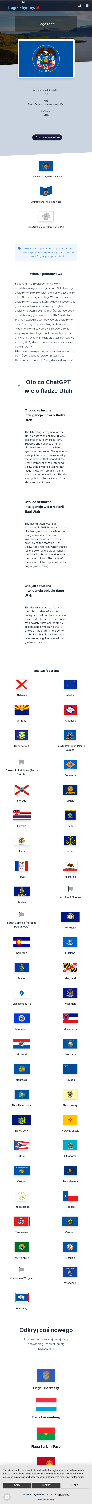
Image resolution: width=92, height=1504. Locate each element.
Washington (22, 1257)
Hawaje (21, 826)
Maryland (70, 978)
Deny (17, 1485)
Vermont (70, 1232)
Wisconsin (70, 1283)
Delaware (70, 775)
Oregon (21, 1181)
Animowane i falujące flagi (46, 201)
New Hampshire (21, 1105)
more (75, 1485)
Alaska (70, 695)
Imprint (40, 1499)
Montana (70, 1054)
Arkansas (70, 720)
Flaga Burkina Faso (46, 1446)
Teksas (70, 1206)
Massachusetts (21, 1003)
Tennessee (21, 1232)
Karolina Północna (70, 897)
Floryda (21, 800)
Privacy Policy (49, 1499)
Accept (45, 1485)
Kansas (21, 902)
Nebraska (22, 1079)
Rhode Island (21, 1206)
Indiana (70, 851)
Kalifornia (70, 876)
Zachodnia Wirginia (21, 1278)
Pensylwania (70, 1181)
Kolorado (21, 953)
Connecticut (21, 746)
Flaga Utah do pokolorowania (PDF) (46, 227)
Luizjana (70, 953)
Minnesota (21, 1029)
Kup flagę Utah (47, 137)
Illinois (21, 851)
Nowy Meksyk (70, 1130)
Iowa (22, 876)
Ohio (22, 1156)
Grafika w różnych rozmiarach (46, 176)
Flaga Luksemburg (46, 1417)
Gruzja (70, 800)
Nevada (70, 1079)
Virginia (70, 1257)
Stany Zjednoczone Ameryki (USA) (46, 104)
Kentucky (70, 927)
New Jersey (70, 1105)
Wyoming (22, 1308)
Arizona (21, 720)
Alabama (21, 695)
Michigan (70, 1003)
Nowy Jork (21, 1130)
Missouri (22, 1054)
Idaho (70, 826)
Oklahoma (70, 1156)
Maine (21, 978)
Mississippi (70, 1029)
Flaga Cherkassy (46, 1388)
